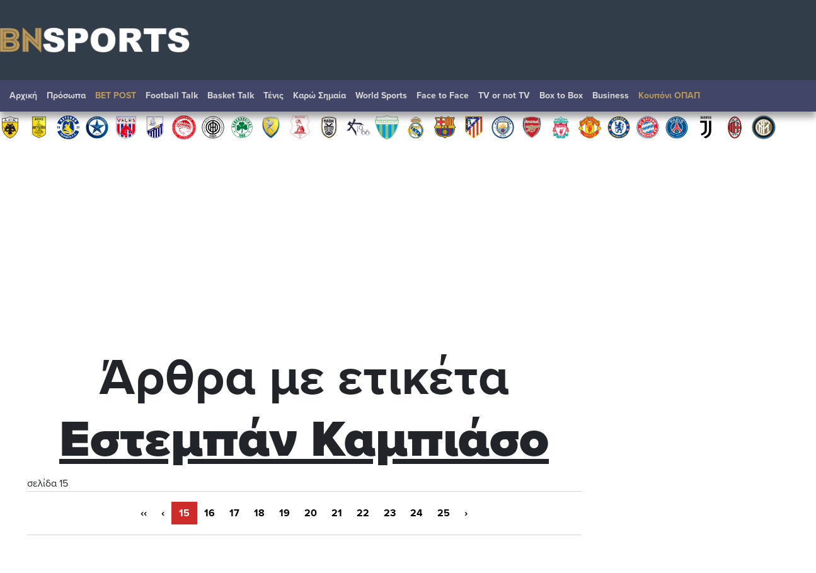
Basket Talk (230, 95)
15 (184, 513)
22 (363, 513)
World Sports (381, 95)
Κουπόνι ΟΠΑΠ (669, 95)
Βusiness (610, 95)
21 (336, 513)
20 (310, 513)
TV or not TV (504, 95)
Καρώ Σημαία (319, 95)
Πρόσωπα (66, 95)
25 (443, 513)
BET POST (115, 95)
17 (234, 513)
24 (416, 513)
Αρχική (23, 95)
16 (209, 513)
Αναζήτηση (794, 99)
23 (390, 513)
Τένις (273, 95)
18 (259, 513)
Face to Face (443, 95)
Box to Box (561, 95)
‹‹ (144, 513)
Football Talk (172, 95)
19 (284, 513)
